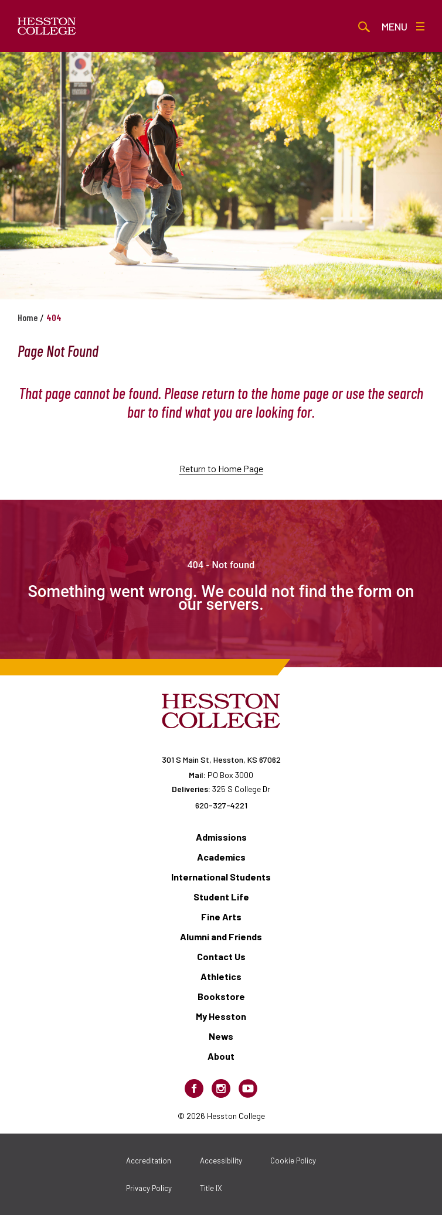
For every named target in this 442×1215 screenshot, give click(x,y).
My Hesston (221, 1016)
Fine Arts (221, 916)
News (221, 1036)
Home (28, 317)
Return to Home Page (221, 483)
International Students (221, 876)
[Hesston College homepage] (47, 26)
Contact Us (221, 956)
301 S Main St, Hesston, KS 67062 (221, 760)
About (221, 1056)
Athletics (221, 976)
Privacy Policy (149, 1188)
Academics (221, 856)
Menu (403, 26)
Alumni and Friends (221, 936)
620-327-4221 (221, 805)
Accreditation (148, 1160)
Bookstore (221, 996)
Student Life (221, 896)
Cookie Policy (293, 1160)
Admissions (221, 836)
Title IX (211, 1188)
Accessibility (221, 1160)
